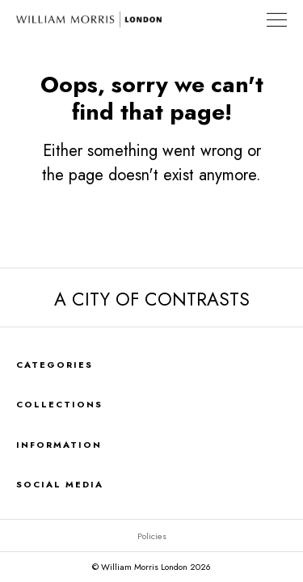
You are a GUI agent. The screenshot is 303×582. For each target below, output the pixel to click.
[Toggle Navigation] (277, 19)
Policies (151, 535)
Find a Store (246, 20)
